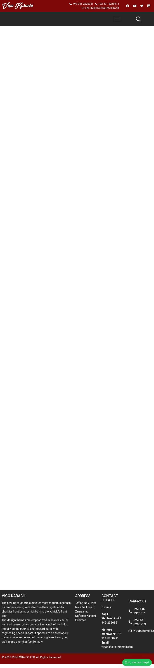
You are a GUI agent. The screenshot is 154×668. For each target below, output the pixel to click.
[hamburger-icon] (117, 19)
